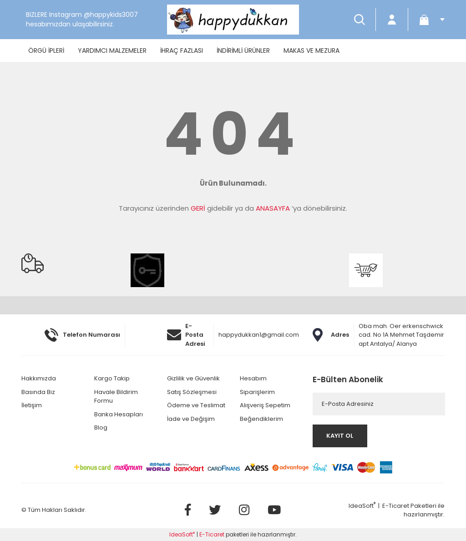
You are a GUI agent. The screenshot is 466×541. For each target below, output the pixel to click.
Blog (100, 427)
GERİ (198, 208)
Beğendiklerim (261, 419)
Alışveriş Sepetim (265, 405)
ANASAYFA (273, 208)
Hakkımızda (38, 378)
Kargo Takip (112, 378)
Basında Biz (38, 392)
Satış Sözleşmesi (192, 392)
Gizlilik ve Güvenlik (193, 378)
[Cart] (429, 19)
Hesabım (253, 378)
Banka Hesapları (118, 414)
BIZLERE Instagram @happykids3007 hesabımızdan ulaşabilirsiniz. (82, 19)
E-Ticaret (395, 505)
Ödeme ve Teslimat (196, 405)
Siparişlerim (257, 392)
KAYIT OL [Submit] (339, 435)
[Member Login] (391, 19)
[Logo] (233, 20)
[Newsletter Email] (379, 404)
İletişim (31, 405)
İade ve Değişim (191, 419)
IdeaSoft (362, 505)
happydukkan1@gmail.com (258, 334)
